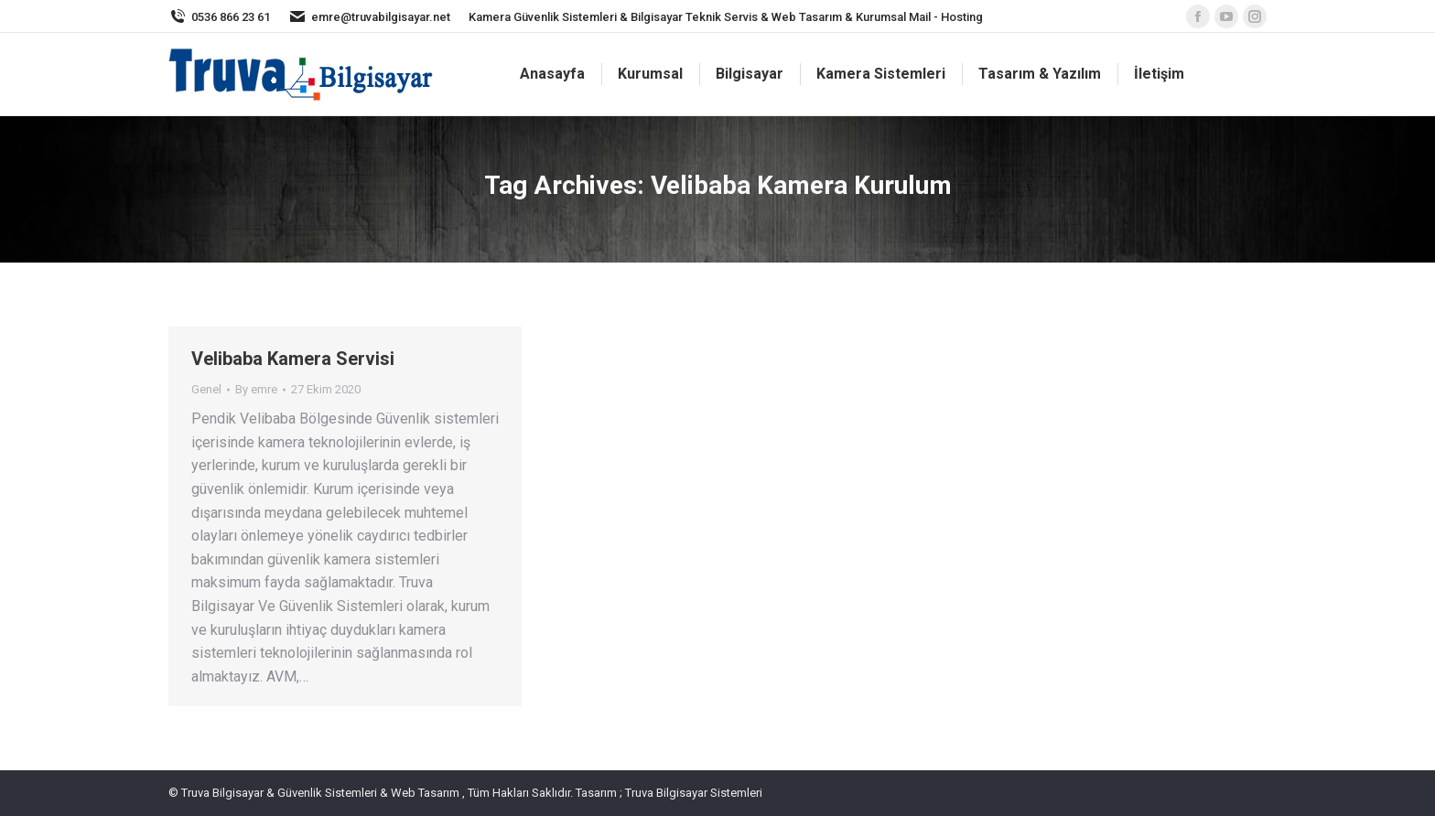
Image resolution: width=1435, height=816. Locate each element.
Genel (206, 389)
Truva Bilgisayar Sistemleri (692, 793)
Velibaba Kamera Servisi (292, 359)
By (256, 389)
